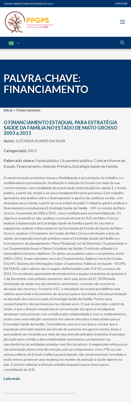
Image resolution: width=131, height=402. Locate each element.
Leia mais (12, 378)
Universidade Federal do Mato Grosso (28, 3)
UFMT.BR (121, 3)
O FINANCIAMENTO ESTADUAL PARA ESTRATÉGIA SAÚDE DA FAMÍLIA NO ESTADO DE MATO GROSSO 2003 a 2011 (60, 127)
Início (8, 110)
